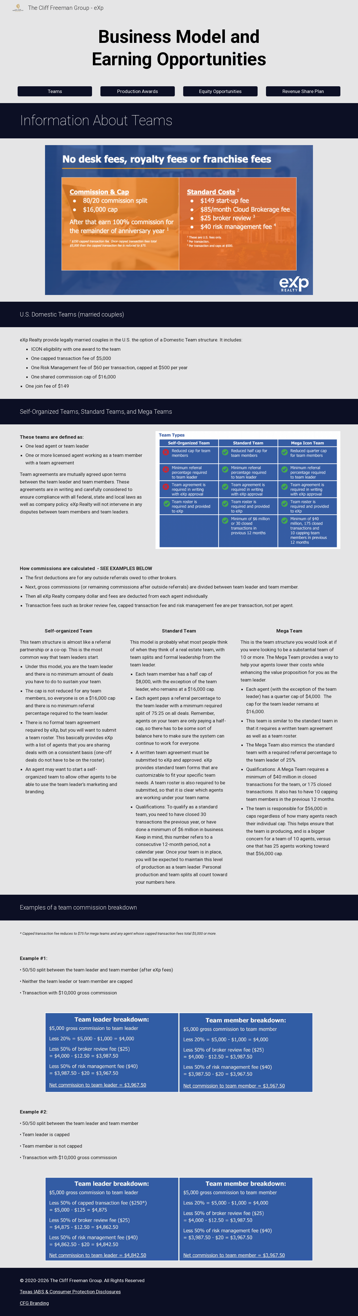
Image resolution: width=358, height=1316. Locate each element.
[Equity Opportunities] (220, 91)
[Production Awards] (138, 91)
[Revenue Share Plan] (303, 91)
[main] (179, 48)
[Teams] (55, 91)
